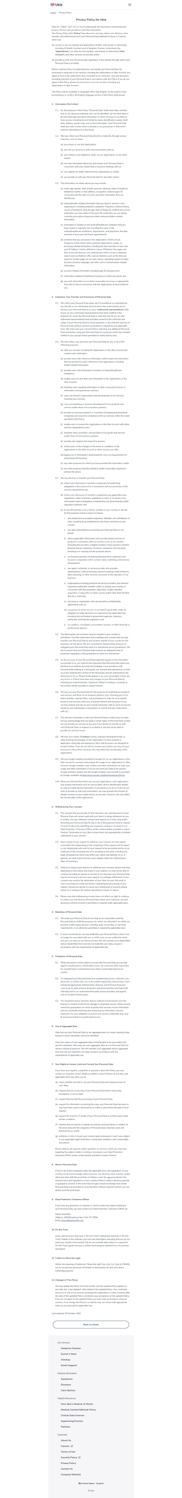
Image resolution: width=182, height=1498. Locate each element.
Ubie (92, 1490)
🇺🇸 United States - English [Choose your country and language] (91, 1483)
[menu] (130, 5)
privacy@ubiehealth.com (72, 1220)
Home (53, 12)
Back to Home (91, 1324)
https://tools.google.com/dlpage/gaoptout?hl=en (103, 775)
